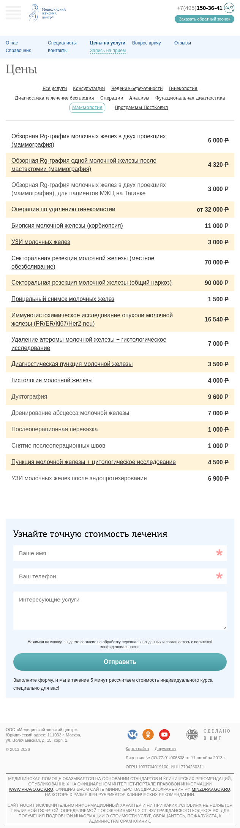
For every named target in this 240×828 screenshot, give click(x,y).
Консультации (89, 88)
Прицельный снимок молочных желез (62, 299)
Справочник (18, 50)
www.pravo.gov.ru (31, 789)
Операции (111, 98)
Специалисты (62, 43)
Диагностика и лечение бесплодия (54, 98)
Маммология (87, 107)
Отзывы (182, 43)
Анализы (139, 98)
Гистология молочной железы (52, 380)
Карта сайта (137, 748)
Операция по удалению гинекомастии (63, 209)
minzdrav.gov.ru (211, 789)
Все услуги (55, 88)
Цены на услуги (107, 43)
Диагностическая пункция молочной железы (72, 364)
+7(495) (200, 8)
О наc (12, 43)
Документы (166, 748)
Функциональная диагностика (190, 98)
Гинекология (183, 88)
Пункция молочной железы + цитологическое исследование (93, 462)
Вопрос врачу (146, 43)
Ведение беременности (137, 88)
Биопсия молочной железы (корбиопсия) (67, 225)
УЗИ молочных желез (40, 242)
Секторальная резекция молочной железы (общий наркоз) (91, 282)
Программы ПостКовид (141, 107)
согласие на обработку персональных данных (121, 642)
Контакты (58, 50)
